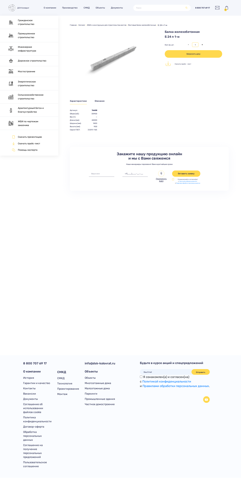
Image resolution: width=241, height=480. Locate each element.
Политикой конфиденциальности (188, 182)
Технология (64, 383)
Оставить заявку (186, 174)
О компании (52, 7)
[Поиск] (158, 8)
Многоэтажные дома (98, 383)
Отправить (200, 372)
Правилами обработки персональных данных (176, 386)
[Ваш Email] (166, 372)
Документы (119, 7)
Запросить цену (193, 54)
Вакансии (29, 394)
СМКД (88, 7)
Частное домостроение (100, 405)
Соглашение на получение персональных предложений (33, 453)
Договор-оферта (33, 428)
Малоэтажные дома (97, 389)
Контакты (29, 389)
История (28, 378)
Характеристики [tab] (79, 101)
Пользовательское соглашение (35, 466)
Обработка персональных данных (32, 437)
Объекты (102, 7)
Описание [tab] (102, 101)
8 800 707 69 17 (200, 8)
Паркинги (91, 394)
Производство (71, 7)
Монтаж (62, 394)
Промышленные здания (100, 400)
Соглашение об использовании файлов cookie (33, 409)
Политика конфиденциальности (37, 421)
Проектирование (68, 389)
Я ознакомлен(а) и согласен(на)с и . (175, 381)
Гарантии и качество (36, 383)
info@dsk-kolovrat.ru (100, 363)
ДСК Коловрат (19, 7)
